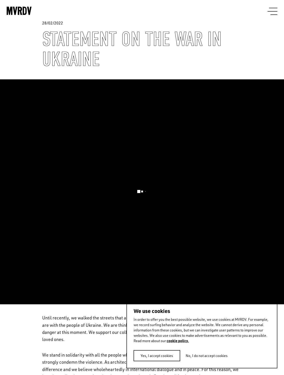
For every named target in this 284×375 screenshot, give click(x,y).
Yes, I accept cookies (157, 355)
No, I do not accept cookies (207, 355)
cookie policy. (178, 340)
